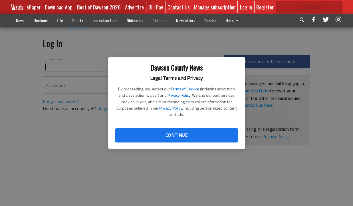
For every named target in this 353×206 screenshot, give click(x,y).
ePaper (34, 7)
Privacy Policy (179, 95)
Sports (77, 20)
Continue (176, 135)
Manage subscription (214, 7)
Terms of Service (185, 89)
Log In (246, 7)
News (20, 20)
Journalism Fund (105, 20)
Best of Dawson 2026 (99, 7)
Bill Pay (155, 7)
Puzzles (210, 20)
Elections (40, 20)
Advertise (134, 7)
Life (60, 20)
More (233, 20)
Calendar (159, 20)
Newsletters (185, 20)
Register (265, 7)
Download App (58, 7)
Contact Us (179, 7)
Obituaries (135, 20)
